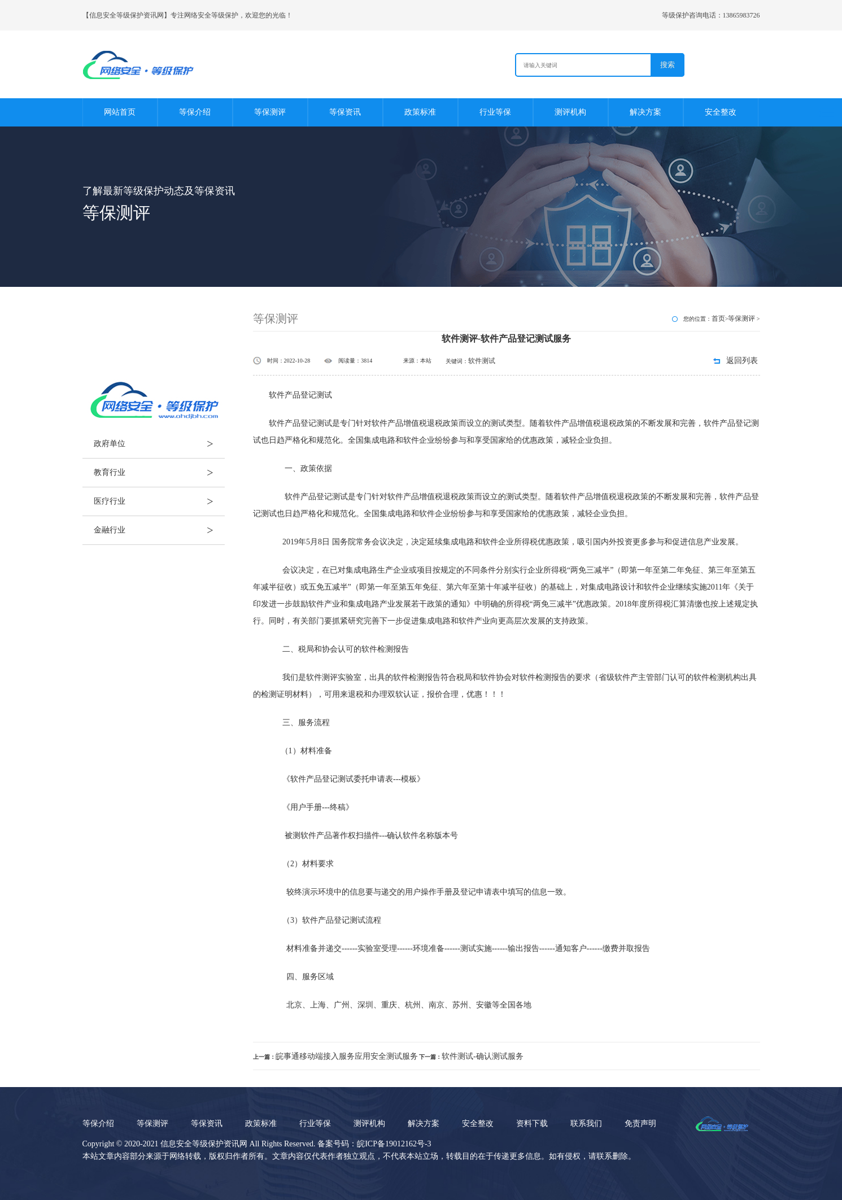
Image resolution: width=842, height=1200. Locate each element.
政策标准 (420, 112)
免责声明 (640, 1123)
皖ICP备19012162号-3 (394, 1144)
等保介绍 (195, 112)
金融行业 (159, 530)
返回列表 (742, 360)
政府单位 (159, 444)
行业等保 (495, 112)
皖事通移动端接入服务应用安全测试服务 (347, 1056)
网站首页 (120, 112)
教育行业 (159, 473)
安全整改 (720, 112)
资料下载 (532, 1123)
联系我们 (586, 1123)
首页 (718, 318)
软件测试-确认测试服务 (482, 1056)
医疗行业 (159, 501)
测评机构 (570, 112)
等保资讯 (345, 112)
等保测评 (270, 112)
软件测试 (481, 361)
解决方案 (645, 112)
